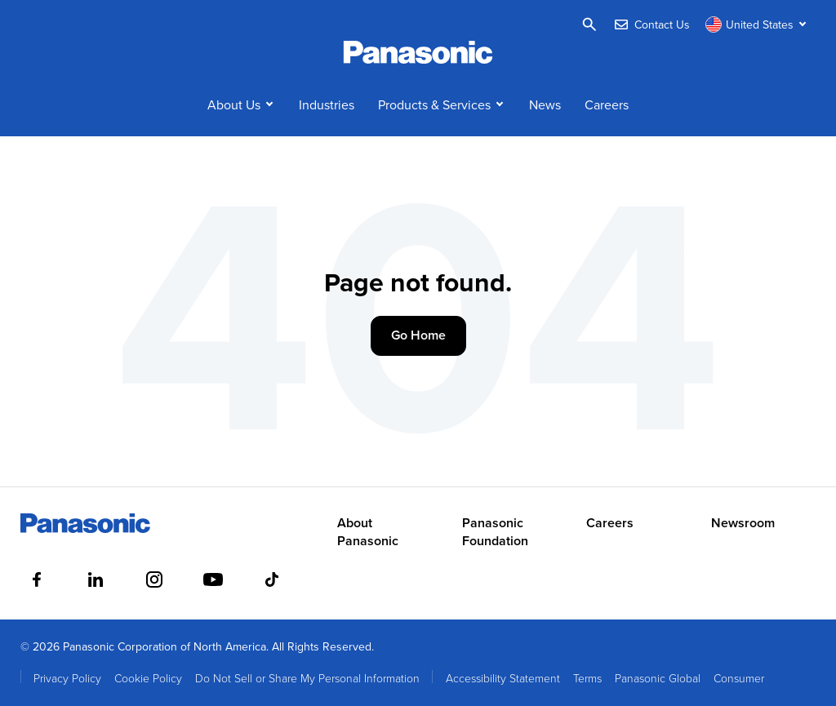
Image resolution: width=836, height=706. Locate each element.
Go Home (418, 335)
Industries (326, 104)
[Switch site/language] (757, 24)
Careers (607, 104)
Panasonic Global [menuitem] (657, 678)
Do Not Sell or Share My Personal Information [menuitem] (307, 678)
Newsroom (743, 523)
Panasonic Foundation (495, 532)
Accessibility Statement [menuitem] (503, 678)
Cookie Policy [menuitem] (148, 678)
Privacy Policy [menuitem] (67, 678)
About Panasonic (367, 532)
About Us (233, 104)
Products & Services (434, 104)
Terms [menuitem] (587, 678)
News (545, 104)
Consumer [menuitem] (739, 678)
